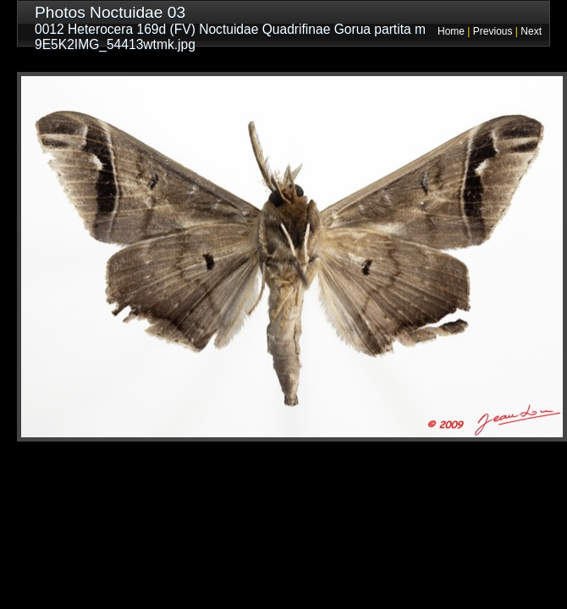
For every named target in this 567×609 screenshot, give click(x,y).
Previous (493, 31)
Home (451, 31)
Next (531, 31)
